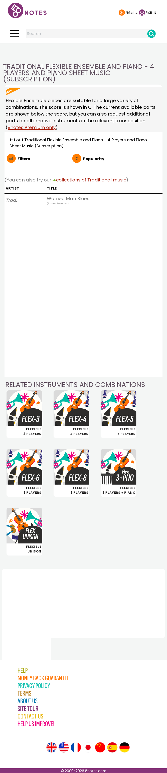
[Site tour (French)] (75, 747)
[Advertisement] (83, 52)
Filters (24, 159)
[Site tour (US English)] (63, 747)
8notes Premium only (32, 127)
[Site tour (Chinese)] (100, 747)
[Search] (151, 33)
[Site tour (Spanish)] (112, 747)
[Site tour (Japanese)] (88, 747)
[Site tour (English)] (51, 747)
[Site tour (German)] (124, 747)
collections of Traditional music (91, 180)
